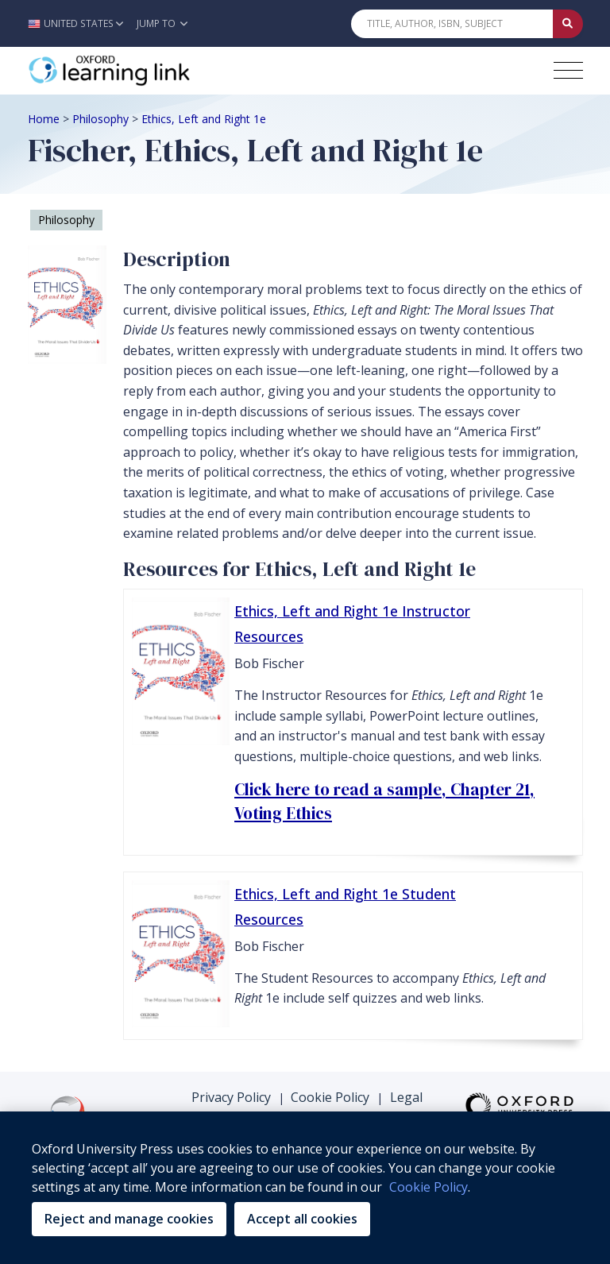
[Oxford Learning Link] (147, 71)
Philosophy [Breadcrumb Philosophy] (100, 118)
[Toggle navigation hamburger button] (568, 70)
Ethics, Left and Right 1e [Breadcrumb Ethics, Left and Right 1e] (203, 118)
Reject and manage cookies (129, 1218)
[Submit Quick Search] (568, 24)
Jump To (162, 23)
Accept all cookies (302, 1218)
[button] (80, 23)
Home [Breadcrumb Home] (44, 118)
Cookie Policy (330, 1097)
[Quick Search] (452, 24)
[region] (305, 1187)
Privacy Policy (231, 1097)
